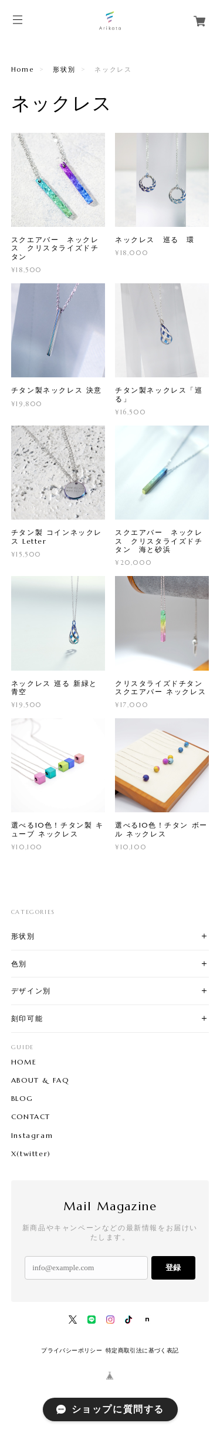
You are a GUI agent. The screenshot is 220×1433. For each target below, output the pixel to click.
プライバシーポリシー (71, 1350)
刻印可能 (27, 1018)
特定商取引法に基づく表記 (142, 1350)
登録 (173, 1267)
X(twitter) (31, 1154)
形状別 (64, 69)
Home (22, 69)
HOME (23, 1062)
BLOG (22, 1098)
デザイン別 (31, 990)
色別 (19, 963)
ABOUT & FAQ (40, 1080)
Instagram (32, 1135)
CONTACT (30, 1117)
